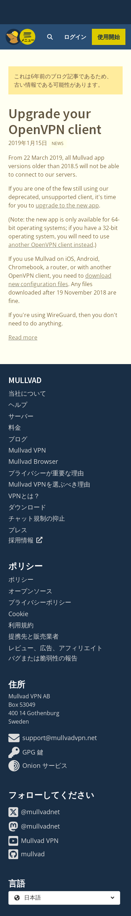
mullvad (26, 854)
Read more (22, 337)
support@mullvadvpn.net (52, 738)
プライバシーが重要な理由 (46, 473)
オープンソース (30, 591)
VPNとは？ (24, 496)
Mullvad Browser (33, 461)
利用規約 (21, 625)
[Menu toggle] (28, 37)
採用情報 (25, 540)
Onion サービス (37, 765)
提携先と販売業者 (33, 636)
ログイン (75, 37)
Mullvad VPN (27, 450)
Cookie (18, 613)
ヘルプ (17, 404)
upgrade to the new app (67, 205)
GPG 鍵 (25, 752)
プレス (17, 530)
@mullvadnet (34, 812)
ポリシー (21, 579)
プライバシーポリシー (39, 602)
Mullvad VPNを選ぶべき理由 (49, 484)
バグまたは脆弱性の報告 (43, 658)
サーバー (21, 416)
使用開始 (108, 37)
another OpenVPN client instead (50, 245)
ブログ (17, 439)
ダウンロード (27, 507)
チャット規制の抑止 (36, 518)
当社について (27, 393)
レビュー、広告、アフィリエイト (55, 648)
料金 (14, 427)
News (58, 143)
